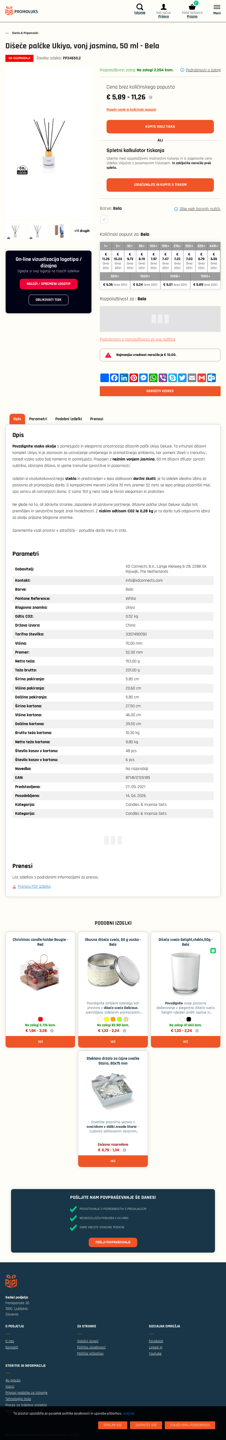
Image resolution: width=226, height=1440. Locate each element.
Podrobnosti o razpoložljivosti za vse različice (138, 339)
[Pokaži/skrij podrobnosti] (190, 1425)
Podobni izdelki (68, 419)
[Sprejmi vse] (112, 1425)
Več (40, 1042)
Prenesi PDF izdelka (34, 886)
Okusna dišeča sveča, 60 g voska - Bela (113, 942)
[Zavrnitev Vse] (146, 1425)
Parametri (38, 419)
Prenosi (96, 419)
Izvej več (129, 1413)
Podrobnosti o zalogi (203, 70)
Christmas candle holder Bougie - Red (40, 942)
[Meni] (214, 10)
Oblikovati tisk (48, 299)
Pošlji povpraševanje (113, 1242)
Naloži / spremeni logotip (48, 283)
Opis (17, 419)
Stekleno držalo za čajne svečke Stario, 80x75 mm (113, 1061)
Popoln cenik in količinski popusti (131, 109)
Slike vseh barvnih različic (200, 209)
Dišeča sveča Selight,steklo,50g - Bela (186, 942)
